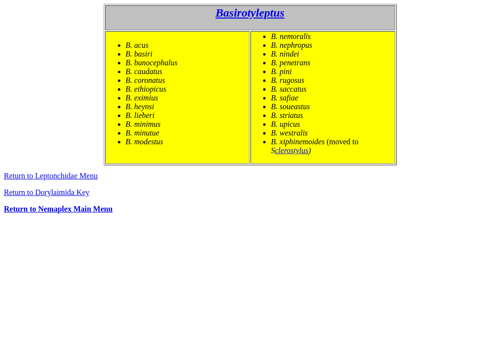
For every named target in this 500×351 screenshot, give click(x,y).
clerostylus (291, 150)
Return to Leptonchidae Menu (50, 176)
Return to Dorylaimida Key (47, 192)
